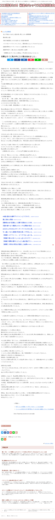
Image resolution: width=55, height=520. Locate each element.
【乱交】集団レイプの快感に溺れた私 (9, 20)
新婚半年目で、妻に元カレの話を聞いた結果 (15, 50)
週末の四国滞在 (4, 16)
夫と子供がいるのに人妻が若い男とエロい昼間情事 (17, 34)
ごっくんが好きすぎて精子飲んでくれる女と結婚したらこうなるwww (35, 409)
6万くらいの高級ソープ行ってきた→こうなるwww (29, 406)
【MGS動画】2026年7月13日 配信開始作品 (10, 13)
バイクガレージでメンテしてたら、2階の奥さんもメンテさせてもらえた (23, 43)
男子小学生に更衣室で (6, 19)
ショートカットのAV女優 (6, 14)
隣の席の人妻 (6, 37)
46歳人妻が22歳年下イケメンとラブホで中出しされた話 (41, 20)
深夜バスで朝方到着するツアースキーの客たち (39, 17)
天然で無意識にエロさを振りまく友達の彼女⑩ (16, 40)
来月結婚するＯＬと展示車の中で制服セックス (11, 17)
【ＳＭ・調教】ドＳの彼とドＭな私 (8, 21)
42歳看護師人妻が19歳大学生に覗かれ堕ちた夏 (39, 16)
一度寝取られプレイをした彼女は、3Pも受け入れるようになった (21, 53)
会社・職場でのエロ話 (6, 425)
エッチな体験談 (6, 31)
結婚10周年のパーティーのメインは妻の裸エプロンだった (19, 46)
